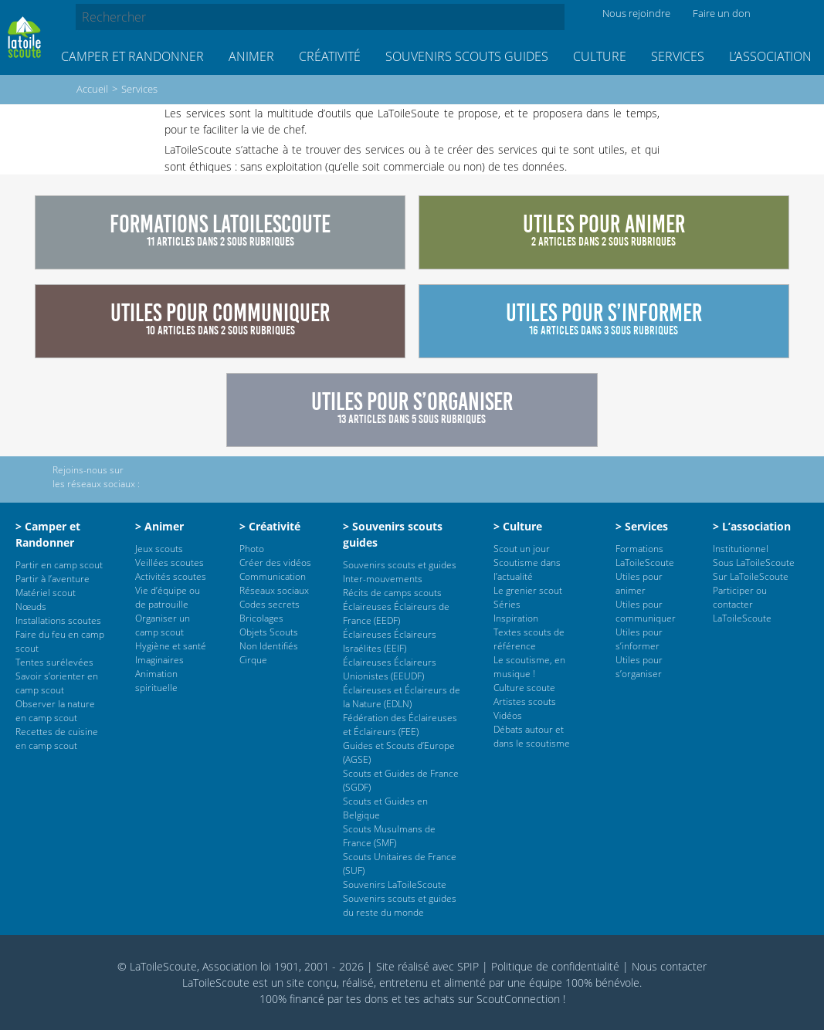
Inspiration (515, 618)
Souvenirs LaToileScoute (394, 884)
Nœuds (30, 606)
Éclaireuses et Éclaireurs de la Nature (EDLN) (401, 696)
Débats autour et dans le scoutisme (531, 736)
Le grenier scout (527, 590)
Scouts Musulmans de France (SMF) (389, 835)
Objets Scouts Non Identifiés (268, 638)
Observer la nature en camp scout (55, 710)
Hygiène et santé (170, 645)
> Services (641, 526)
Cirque (253, 659)
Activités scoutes (170, 576)
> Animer (159, 526)
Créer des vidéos (275, 562)
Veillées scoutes (169, 562)
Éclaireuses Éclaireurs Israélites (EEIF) (389, 641)
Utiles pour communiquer (645, 611)
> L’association (752, 526)
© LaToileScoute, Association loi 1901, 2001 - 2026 (240, 966)
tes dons (367, 998)
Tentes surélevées (54, 662)
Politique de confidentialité (555, 966)
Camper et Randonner (132, 56)
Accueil (92, 89)
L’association (770, 56)
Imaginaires (159, 659)
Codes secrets (269, 604)
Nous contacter (669, 966)
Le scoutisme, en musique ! (529, 666)
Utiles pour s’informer (639, 638)
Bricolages (261, 618)
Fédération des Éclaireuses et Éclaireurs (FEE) (400, 724)
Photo (251, 548)
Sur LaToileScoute (750, 576)
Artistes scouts (524, 701)
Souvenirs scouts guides (466, 56)
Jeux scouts (159, 548)
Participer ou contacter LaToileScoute (742, 604)
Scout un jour (521, 548)
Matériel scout (45, 592)
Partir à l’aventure (52, 578)
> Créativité (269, 526)
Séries (507, 604)
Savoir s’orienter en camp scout (56, 682)
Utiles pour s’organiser (639, 666)
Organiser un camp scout (162, 625)
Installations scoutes (58, 620)
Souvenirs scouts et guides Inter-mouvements (399, 571)
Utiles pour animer (639, 583)
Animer (251, 56)
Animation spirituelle (156, 680)
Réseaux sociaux (274, 590)
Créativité (330, 56)
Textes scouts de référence (529, 638)
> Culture (517, 526)
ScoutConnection (518, 998)
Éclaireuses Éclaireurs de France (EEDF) (396, 613)
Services (677, 56)
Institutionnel (740, 548)
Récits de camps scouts (392, 592)
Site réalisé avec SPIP (427, 966)
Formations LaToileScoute (644, 555)
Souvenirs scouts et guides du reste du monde (399, 905)
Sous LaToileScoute (754, 562)
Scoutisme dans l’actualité (527, 569)
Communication (272, 576)
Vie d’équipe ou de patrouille (167, 597)
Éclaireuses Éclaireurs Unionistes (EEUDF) (389, 669)
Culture (599, 56)
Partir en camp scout (59, 564)
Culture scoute (524, 687)
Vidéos (507, 715)
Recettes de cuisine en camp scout (56, 738)
